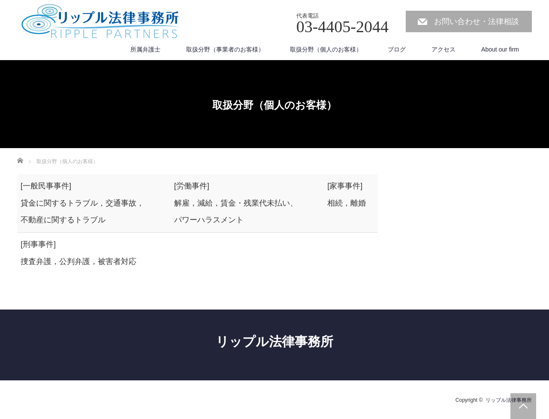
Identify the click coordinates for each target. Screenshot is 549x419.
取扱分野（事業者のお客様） (225, 49)
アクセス (443, 49)
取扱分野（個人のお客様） (326, 49)
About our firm (500, 49)
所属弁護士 (145, 49)
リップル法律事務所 (274, 341)
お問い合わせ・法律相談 (476, 21)
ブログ (397, 49)
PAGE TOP (523, 406)
